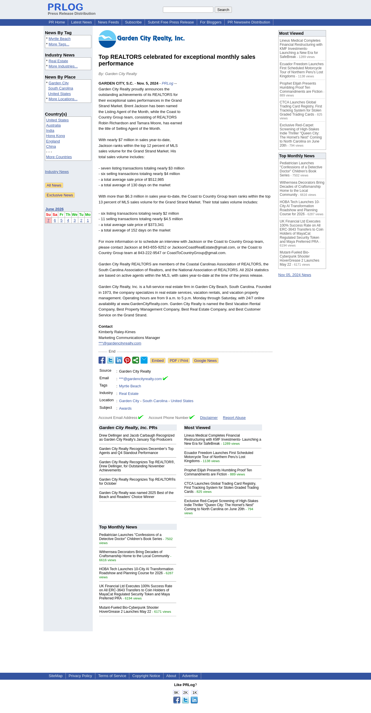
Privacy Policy (80, 676)
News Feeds (108, 22)
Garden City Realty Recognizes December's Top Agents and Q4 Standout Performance (136, 451)
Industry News (57, 171)
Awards (125, 408)
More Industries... (63, 66)
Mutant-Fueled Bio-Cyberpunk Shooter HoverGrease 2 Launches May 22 (129, 610)
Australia (53, 125)
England (53, 141)
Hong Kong (55, 136)
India (50, 130)
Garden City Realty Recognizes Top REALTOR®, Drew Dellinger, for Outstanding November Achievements (137, 466)
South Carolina (60, 88)
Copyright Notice (146, 676)
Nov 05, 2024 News (294, 275)
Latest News (81, 22)
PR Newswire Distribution (249, 22)
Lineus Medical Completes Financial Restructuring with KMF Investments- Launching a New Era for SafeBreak (222, 439)
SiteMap (56, 676)
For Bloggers (210, 22)
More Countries (59, 157)
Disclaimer (209, 417)
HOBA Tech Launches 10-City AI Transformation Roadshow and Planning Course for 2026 (136, 571)
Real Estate (58, 61)
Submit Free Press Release (171, 22)
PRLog (167, 83)
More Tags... (59, 44)
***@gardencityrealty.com (120, 343)
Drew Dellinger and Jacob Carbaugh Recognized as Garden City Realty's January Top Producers (136, 437)
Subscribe (133, 22)
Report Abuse (234, 417)
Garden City (59, 83)
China (51, 146)
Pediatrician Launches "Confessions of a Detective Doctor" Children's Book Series (130, 537)
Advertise (190, 676)
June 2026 (55, 209)
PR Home (57, 22)
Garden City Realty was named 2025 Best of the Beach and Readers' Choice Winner (136, 495)
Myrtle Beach (60, 39)
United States (59, 94)
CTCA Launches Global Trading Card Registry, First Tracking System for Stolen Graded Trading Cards (221, 488)
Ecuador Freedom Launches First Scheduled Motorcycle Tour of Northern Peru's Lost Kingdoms (218, 457)
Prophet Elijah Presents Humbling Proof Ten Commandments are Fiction (218, 472)
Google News (205, 360)
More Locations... (63, 99)
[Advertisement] (229, 123)
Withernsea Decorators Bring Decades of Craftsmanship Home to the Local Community (134, 554)
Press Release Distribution (72, 11)
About (171, 676)
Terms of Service (112, 676)
